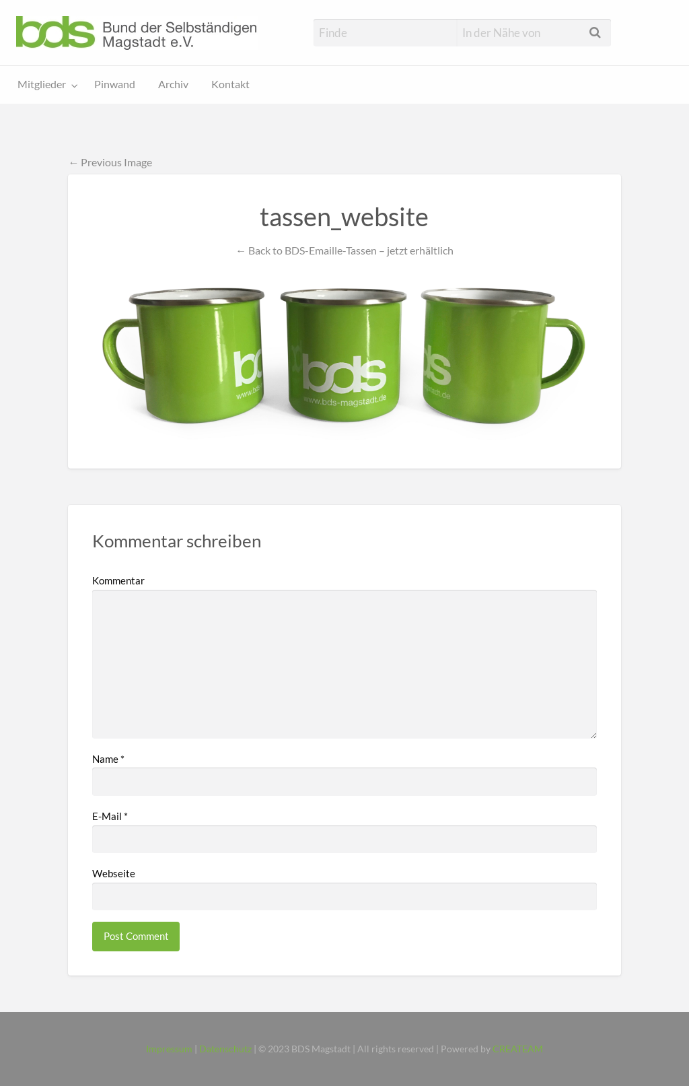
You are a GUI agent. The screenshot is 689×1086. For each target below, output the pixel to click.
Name (108, 759)
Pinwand (114, 84)
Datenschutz (225, 1049)
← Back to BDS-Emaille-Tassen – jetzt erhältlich (344, 250)
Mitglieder (41, 84)
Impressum (169, 1049)
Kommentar (118, 580)
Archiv (173, 84)
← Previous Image (110, 162)
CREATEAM (518, 1049)
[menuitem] (44, 85)
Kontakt (230, 84)
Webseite (113, 873)
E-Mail (110, 816)
